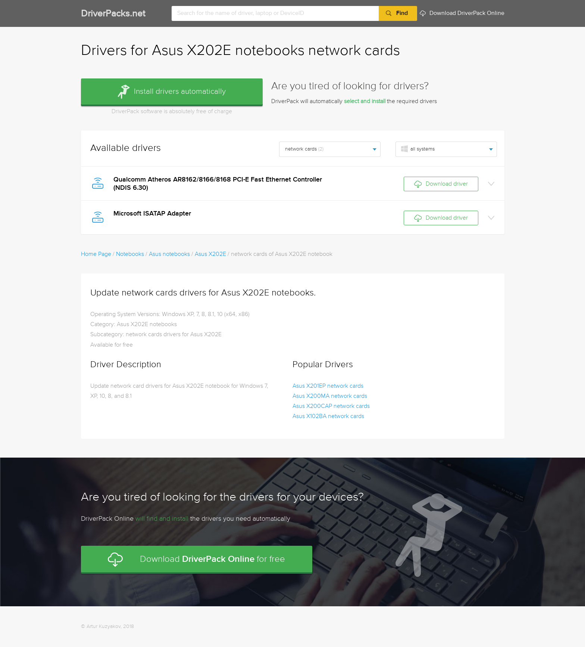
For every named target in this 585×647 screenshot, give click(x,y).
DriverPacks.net (113, 14)
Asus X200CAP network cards (331, 406)
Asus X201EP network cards (327, 386)
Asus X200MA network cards (329, 396)
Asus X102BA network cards (328, 417)
